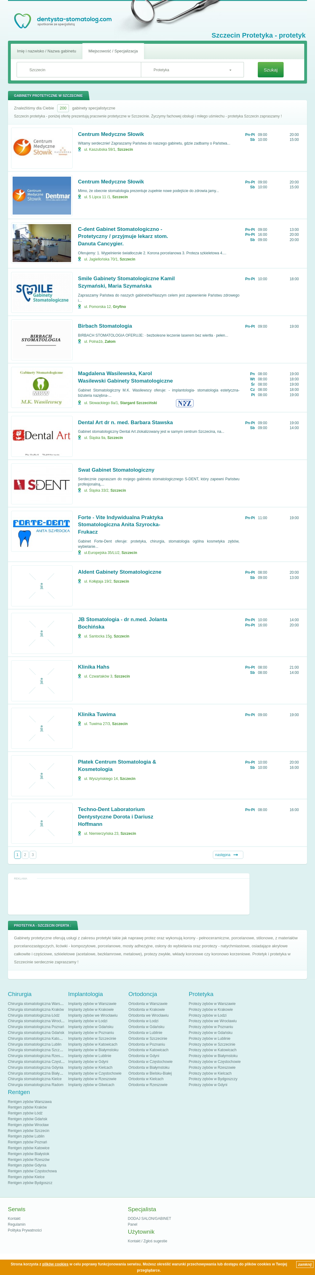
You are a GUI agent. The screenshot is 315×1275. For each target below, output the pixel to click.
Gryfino (119, 307)
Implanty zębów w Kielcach (90, 1067)
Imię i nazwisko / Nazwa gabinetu (46, 51)
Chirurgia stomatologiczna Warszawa (38, 1004)
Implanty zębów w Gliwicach (91, 1085)
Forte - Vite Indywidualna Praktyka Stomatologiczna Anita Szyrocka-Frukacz (120, 525)
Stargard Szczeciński (138, 403)
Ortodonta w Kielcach (146, 1079)
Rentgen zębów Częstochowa (32, 1171)
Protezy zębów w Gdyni (208, 1085)
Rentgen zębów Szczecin (29, 1131)
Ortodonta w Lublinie (145, 1033)
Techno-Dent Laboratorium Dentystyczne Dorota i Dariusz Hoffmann (116, 816)
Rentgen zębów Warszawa (30, 1102)
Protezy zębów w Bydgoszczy (213, 1079)
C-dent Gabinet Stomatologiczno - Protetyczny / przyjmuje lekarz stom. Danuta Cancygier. (123, 236)
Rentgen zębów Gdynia (27, 1165)
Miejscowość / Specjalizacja (113, 51)
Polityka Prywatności (25, 1230)
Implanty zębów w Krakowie (91, 1009)
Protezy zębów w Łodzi (208, 1015)
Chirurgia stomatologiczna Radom (36, 1085)
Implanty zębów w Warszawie (92, 1004)
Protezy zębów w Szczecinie (212, 1044)
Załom (110, 341)
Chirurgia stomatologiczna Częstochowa (41, 1062)
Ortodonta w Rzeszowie (148, 1085)
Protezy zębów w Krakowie (211, 1009)
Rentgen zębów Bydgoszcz (30, 1183)
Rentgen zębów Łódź (25, 1113)
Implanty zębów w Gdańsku (91, 1027)
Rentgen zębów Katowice (29, 1148)
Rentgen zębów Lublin (26, 1136)
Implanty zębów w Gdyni (88, 1062)
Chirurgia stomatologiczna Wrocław (37, 1021)
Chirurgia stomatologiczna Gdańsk (36, 1033)
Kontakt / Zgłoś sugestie (147, 1241)
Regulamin (17, 1224)
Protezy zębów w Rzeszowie (212, 1067)
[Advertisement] (129, 896)
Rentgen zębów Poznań (27, 1142)
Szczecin (125, 149)
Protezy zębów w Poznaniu (211, 1027)
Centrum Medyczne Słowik (111, 134)
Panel (133, 1224)
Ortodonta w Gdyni (144, 1056)
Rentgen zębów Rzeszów (29, 1160)
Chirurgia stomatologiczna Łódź (34, 1015)
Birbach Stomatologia (105, 326)
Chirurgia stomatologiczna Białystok (37, 1073)
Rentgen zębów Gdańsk (27, 1119)
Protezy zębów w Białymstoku (213, 1056)
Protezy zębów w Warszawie (212, 1004)
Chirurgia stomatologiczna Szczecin (37, 1050)
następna (222, 855)
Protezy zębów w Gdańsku (211, 1033)
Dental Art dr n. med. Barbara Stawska (125, 422)
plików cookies (55, 1264)
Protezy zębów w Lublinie (209, 1038)
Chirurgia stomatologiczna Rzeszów (37, 1056)
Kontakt (14, 1218)
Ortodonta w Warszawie (148, 1004)
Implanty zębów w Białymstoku (93, 1050)
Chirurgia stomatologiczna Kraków (36, 1009)
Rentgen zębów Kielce (26, 1177)
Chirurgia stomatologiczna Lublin (35, 1044)
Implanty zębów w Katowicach (93, 1044)
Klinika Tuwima (97, 714)
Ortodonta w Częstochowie (151, 1062)
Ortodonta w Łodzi (143, 1021)
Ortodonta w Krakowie (147, 1009)
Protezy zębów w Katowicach (213, 1050)
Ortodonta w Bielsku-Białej (150, 1073)
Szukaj (270, 69)
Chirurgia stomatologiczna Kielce (35, 1079)
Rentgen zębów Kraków (27, 1107)
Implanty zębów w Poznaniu (91, 1033)
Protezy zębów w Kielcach (210, 1073)
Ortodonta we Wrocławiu (149, 1015)
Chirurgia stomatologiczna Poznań (36, 1027)
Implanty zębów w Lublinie (89, 1056)
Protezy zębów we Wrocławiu (213, 1021)
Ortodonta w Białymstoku (149, 1067)
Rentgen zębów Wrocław (28, 1125)
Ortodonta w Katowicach (149, 1050)
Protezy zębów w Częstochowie (215, 1062)
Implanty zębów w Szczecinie (92, 1038)
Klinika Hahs (94, 667)
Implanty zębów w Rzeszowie (92, 1079)
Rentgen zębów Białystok (29, 1154)
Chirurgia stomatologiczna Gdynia (35, 1067)
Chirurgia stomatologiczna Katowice (37, 1038)
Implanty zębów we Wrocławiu (93, 1015)
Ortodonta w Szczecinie (148, 1038)
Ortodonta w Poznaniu (147, 1044)
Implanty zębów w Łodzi (87, 1021)
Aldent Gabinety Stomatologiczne (119, 572)
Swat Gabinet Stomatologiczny (116, 470)
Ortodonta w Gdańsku (147, 1027)
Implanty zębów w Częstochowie (95, 1073)
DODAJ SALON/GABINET (149, 1218)
